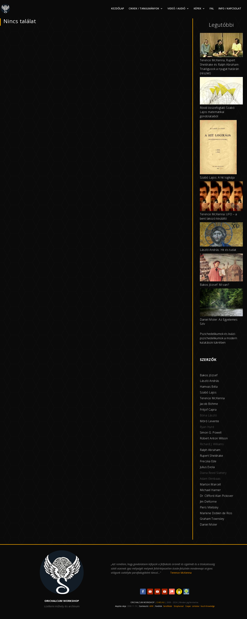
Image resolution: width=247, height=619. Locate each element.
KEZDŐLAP (117, 8)
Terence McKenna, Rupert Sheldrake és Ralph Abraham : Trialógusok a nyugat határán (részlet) (220, 66)
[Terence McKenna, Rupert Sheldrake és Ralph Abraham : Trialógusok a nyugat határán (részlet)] (221, 45)
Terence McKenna (212, 398)
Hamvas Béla (209, 387)
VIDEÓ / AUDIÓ (176, 8)
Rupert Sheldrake (211, 456)
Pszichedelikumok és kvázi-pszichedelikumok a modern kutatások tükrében (218, 338)
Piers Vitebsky (209, 507)
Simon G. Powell (211, 432)
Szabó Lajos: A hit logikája (217, 177)
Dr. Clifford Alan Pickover (216, 496)
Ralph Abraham (210, 450)
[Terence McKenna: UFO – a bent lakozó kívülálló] (221, 196)
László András (209, 381)
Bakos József (209, 375)
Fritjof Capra (208, 410)
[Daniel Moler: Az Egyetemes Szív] (221, 303)
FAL (212, 8)
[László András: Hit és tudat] (221, 235)
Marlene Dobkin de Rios (216, 513)
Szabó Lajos (208, 392)
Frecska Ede (208, 461)
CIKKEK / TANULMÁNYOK (144, 8)
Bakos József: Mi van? (214, 285)
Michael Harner (210, 490)
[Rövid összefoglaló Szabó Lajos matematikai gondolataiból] (221, 91)
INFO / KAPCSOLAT (229, 8)
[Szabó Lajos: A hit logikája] (218, 147)
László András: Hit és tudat (218, 250)
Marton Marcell (210, 484)
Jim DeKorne (208, 502)
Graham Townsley (212, 519)
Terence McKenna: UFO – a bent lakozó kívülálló (218, 216)
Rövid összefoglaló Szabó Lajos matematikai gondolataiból (217, 112)
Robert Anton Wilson (214, 438)
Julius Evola (207, 467)
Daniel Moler (208, 524)
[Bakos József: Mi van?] (221, 268)
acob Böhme (209, 404)
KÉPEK (197, 8)
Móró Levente (209, 421)
